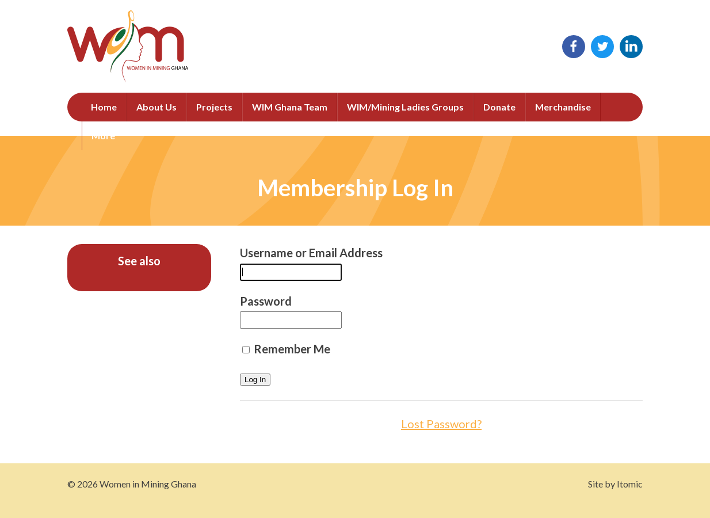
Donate (499, 106)
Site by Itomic (615, 483)
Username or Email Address (311, 253)
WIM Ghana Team (289, 106)
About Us (156, 106)
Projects (214, 106)
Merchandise (563, 106)
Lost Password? (441, 424)
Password (266, 301)
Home (104, 106)
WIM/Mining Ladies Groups (405, 106)
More (103, 135)
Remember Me (286, 349)
